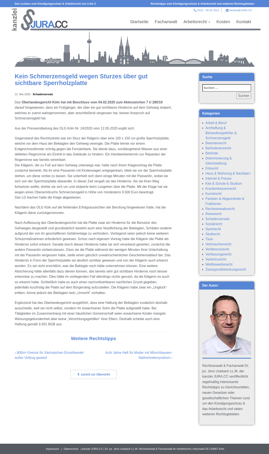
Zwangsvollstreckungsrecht (226, 269)
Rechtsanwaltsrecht (220, 209)
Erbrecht (212, 168)
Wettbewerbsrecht (219, 264)
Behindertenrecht (218, 148)
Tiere (209, 239)
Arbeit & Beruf (216, 123)
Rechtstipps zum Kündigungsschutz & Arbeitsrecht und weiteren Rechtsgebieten (202, 3)
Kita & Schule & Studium (224, 183)
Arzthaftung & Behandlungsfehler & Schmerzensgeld (221, 133)
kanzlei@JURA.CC (240, 10)
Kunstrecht (214, 193)
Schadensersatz (43, 94)
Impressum (52, 448)
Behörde (212, 153)
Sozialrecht (214, 224)
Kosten (223, 21)
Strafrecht (213, 234)
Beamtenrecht (216, 143)
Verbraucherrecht (218, 244)
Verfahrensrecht (217, 249)
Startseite (139, 21)
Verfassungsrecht (219, 254)
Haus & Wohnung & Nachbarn (228, 173)
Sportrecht (213, 229)
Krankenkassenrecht (221, 188)
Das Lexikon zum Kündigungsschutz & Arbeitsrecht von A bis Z (55, 3)
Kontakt (243, 21)
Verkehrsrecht (216, 259)
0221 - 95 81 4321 (208, 10)
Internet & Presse (219, 178)
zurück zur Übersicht (93, 374)
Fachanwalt (166, 21)
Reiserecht (214, 214)
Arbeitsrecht (196, 21)
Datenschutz (71, 448)
